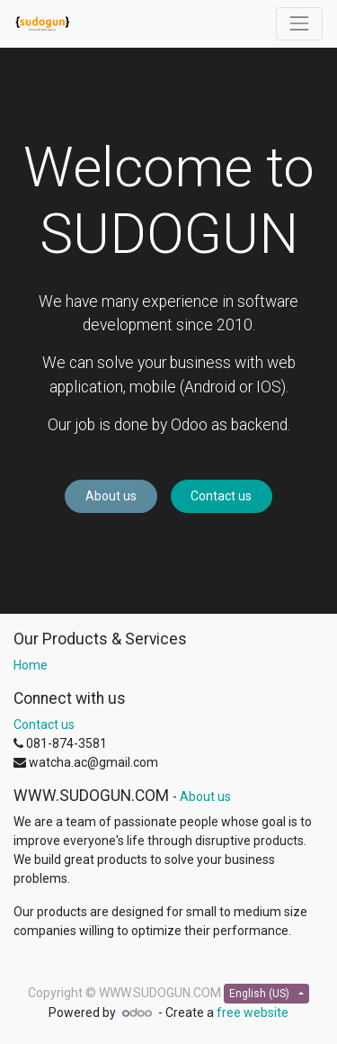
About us (111, 496)
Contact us (221, 496)
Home (30, 665)
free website (252, 1012)
